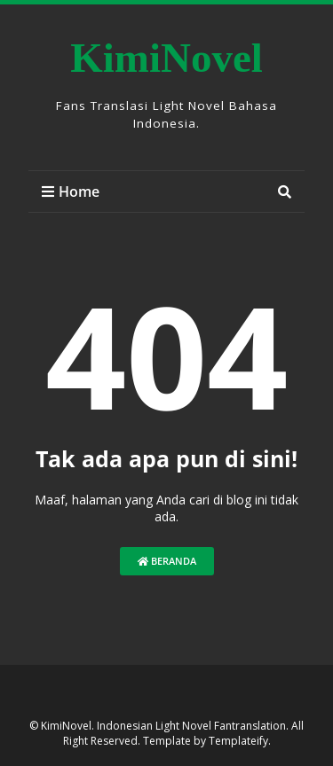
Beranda (167, 560)
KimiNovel (166, 58)
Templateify (238, 740)
